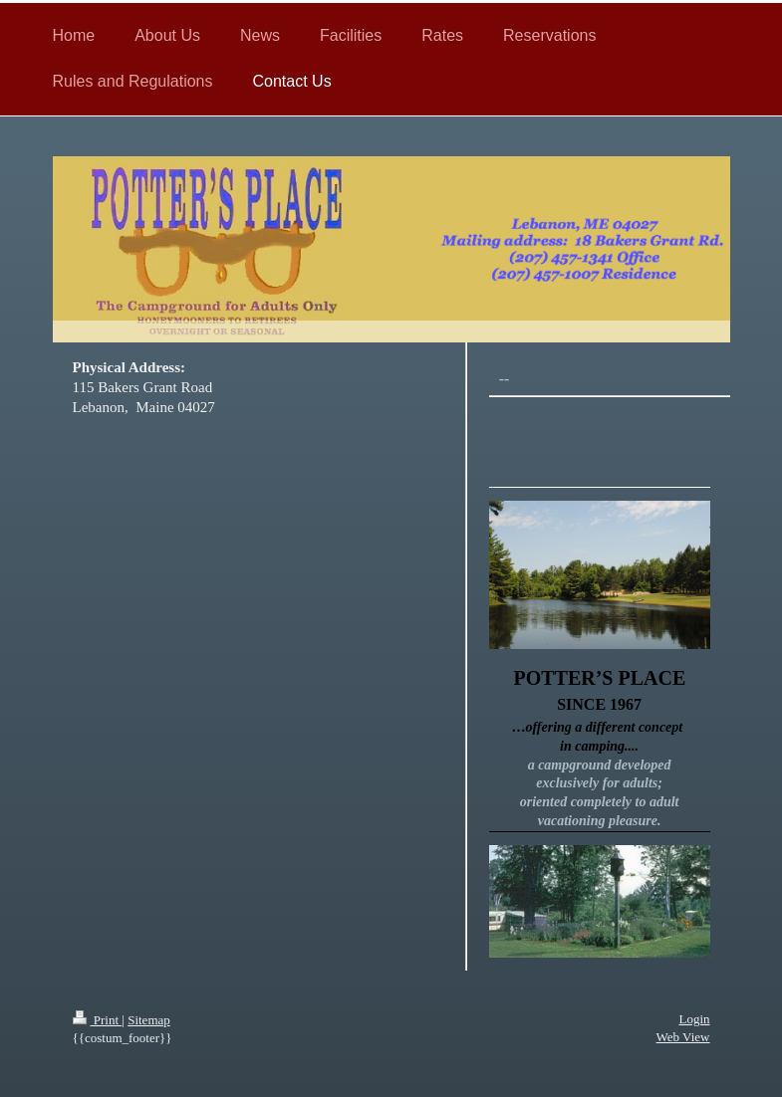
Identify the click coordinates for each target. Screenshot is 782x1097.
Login (693, 1018)
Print (98, 1019)
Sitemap (149, 1019)
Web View (683, 1036)
